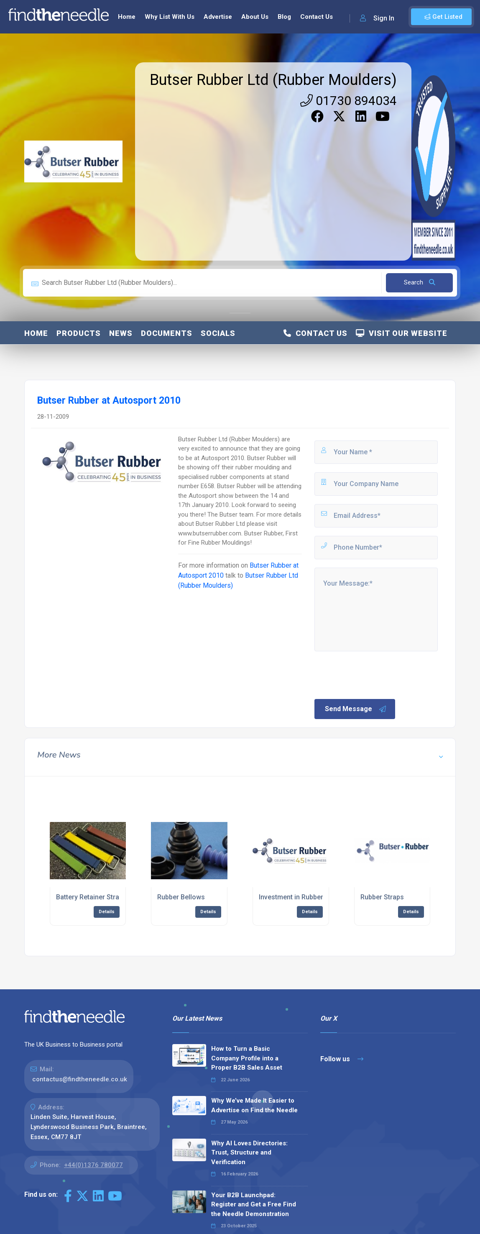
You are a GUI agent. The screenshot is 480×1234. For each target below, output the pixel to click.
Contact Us (316, 16)
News (121, 333)
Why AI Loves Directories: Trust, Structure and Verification (249, 1152)
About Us (254, 16)
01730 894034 (348, 100)
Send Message (356, 709)
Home (126, 16)
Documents (166, 333)
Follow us (341, 1059)
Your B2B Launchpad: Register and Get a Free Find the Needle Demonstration (253, 1204)
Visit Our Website (401, 333)
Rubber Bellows (181, 897)
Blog (284, 16)
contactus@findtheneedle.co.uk (79, 1079)
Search (419, 282)
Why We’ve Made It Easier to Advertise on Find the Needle (254, 1105)
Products (78, 333)
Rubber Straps (382, 897)
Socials (218, 333)
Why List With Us (169, 16)
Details (107, 911)
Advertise (218, 16)
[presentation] (376, 674)
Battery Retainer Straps (91, 897)
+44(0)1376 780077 (93, 1165)
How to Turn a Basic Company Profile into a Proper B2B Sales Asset (246, 1058)
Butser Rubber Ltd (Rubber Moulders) (273, 80)
